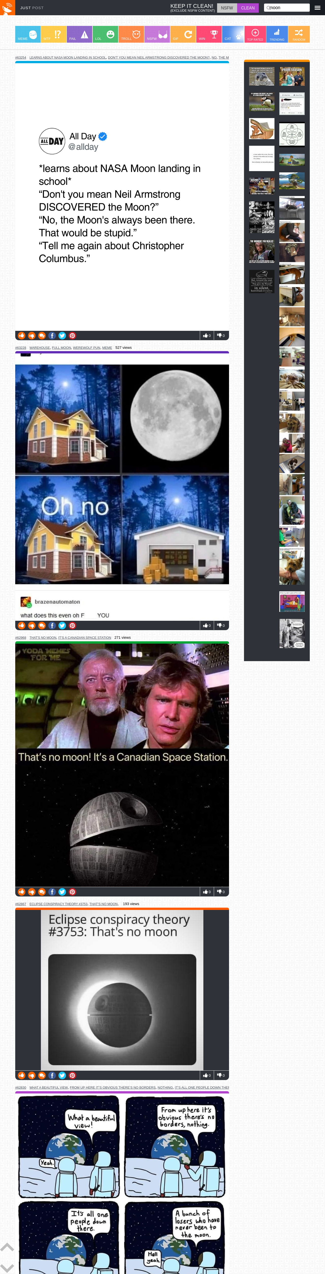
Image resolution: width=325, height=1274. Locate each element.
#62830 (20, 1087)
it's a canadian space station (84, 638)
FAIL (78, 35)
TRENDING (277, 34)
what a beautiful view (48, 1087)
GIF (182, 35)
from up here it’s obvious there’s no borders (113, 1087)
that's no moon (42, 638)
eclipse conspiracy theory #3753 (58, 904)
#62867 (20, 904)
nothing (165, 1087)
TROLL (130, 35)
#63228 (20, 348)
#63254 (20, 57)
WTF (52, 35)
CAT (235, 35)
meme (107, 348)
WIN (208, 35)
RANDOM (298, 35)
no (214, 57)
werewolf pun (86, 348)
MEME (27, 35)
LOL (104, 35)
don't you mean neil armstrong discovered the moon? (158, 57)
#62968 (20, 638)
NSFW (157, 35)
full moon (61, 348)
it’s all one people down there (204, 1087)
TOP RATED (255, 35)
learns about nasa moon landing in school (67, 57)
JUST (32, 8)
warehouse (39, 348)
